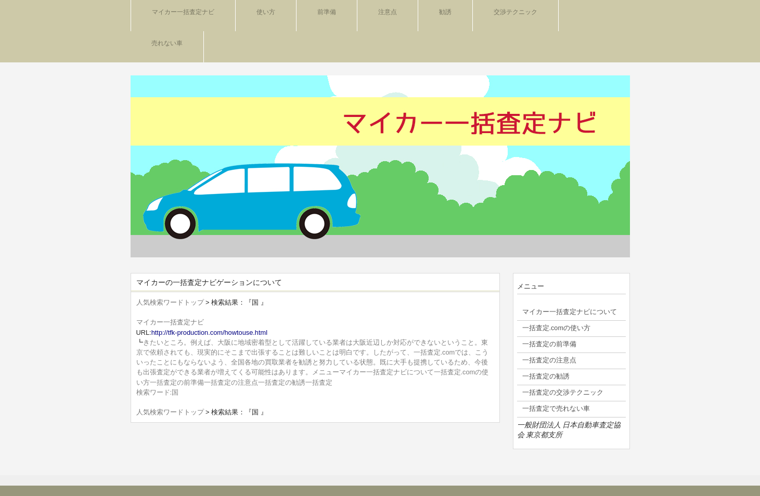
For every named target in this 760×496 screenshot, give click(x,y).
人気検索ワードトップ (170, 302)
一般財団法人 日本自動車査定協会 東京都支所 (569, 430)
